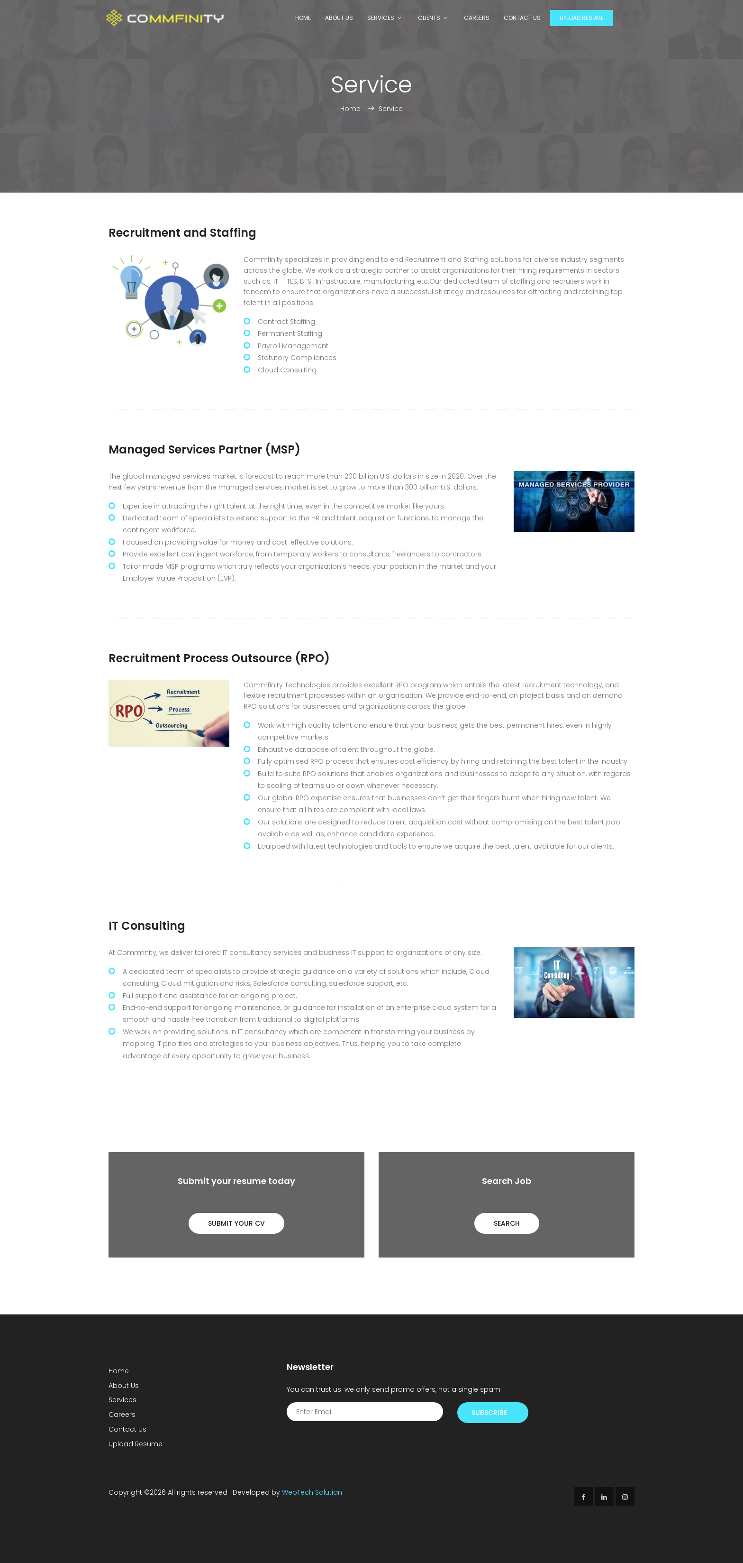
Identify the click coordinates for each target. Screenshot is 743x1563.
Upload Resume (582, 18)
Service (391, 108)
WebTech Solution (312, 1492)
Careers (476, 18)
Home (303, 18)
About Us (339, 18)
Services (380, 18)
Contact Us (522, 18)
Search (507, 1223)
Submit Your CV (236, 1223)
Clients (429, 18)
